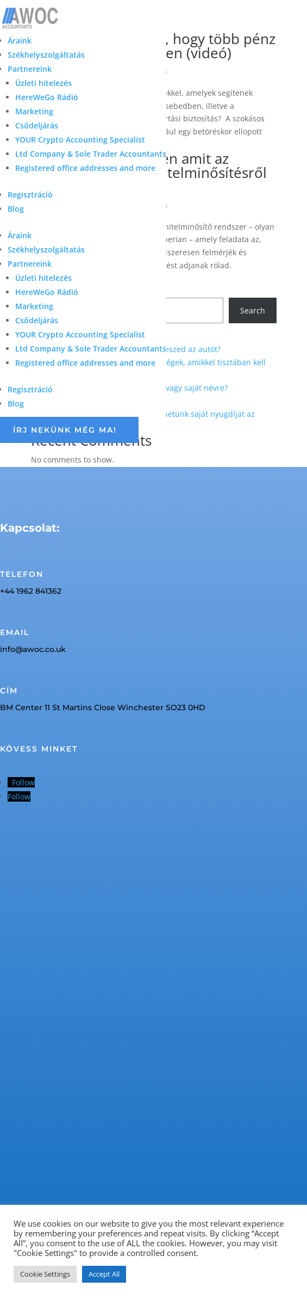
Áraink (20, 40)
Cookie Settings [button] (45, 1274)
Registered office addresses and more (85, 168)
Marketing (34, 111)
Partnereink (30, 69)
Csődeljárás (36, 125)
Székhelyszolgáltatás (46, 55)
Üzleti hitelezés (43, 83)
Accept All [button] (104, 1274)
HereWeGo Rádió (46, 97)
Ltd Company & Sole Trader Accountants (90, 154)
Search (252, 310)
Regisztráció (30, 194)
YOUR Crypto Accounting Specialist (80, 139)
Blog (16, 209)
